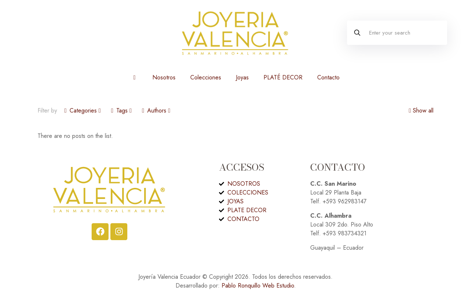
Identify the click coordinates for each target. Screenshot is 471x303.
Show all (420, 110)
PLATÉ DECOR (282, 77)
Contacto (328, 77)
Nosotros (164, 77)
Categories (83, 110)
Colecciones (205, 77)
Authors (156, 110)
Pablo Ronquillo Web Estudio (258, 285)
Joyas (242, 77)
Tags (121, 110)
